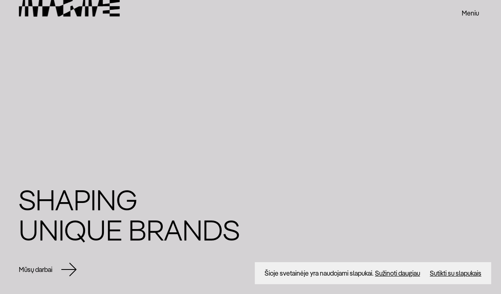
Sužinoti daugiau (397, 273)
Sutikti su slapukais (455, 273)
